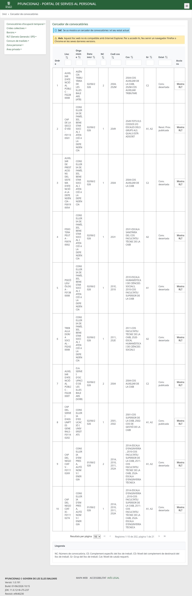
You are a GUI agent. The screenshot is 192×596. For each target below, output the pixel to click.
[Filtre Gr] (150, 62)
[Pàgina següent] (159, 536)
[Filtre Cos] (134, 62)
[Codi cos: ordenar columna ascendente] (115, 57)
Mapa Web (82, 577)
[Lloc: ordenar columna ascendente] (68, 57)
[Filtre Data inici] (91, 62)
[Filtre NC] (103, 62)
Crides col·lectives (16, 28)
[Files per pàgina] (97, 536)
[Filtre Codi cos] (116, 62)
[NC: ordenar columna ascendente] (103, 57)
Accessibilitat (98, 577)
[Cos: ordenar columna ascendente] (133, 57)
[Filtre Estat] (165, 62)
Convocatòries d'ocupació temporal (25, 24)
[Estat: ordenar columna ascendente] (165, 57)
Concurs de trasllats (17, 40)
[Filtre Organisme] (79, 62)
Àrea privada (13, 49)
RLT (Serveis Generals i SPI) (21, 36)
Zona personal (14, 45)
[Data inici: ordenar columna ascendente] (92, 57)
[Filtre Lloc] (68, 62)
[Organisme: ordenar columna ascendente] (79, 57)
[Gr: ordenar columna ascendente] (150, 57)
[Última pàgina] (164, 536)
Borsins (10, 32)
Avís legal (113, 577)
